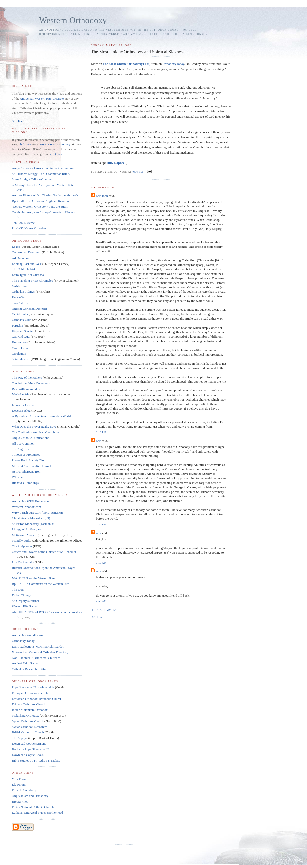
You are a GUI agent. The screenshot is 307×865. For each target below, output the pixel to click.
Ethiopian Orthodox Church (30, 693)
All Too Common (23, 443)
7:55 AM (101, 562)
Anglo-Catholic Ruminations (30, 438)
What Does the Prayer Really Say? (34, 426)
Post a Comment (104, 610)
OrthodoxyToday (173, 64)
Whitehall (18, 477)
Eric (98, 441)
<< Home (97, 617)
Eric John (102, 196)
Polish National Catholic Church (33, 807)
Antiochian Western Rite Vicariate (42, 98)
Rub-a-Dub (19, 297)
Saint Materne (21, 359)
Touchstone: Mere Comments (31, 383)
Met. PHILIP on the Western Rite (33, 578)
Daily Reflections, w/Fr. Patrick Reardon (38, 646)
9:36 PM (137, 171)
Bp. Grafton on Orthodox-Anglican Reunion (40, 201)
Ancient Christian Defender (29, 308)
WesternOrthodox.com (26, 507)
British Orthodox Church (28, 732)
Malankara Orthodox (25, 715)
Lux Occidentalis (23, 562)
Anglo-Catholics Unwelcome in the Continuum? (43, 168)
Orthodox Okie (21, 320)
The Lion (18, 589)
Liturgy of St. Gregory (26, 529)
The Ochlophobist (23, 269)
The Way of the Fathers (27, 377)
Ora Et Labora (21, 348)
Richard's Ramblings (25, 483)
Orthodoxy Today (23, 641)
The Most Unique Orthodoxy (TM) (127, 64)
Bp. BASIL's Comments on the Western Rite (40, 584)
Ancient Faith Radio (25, 663)
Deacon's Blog (21, 410)
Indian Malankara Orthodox (30, 710)
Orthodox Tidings (23, 291)
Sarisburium (20, 286)
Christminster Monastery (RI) (31, 518)
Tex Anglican (20, 449)
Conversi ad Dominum (26, 252)
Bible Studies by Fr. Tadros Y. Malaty (36, 760)
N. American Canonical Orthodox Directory (40, 652)
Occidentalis (20, 314)
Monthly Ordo (21, 540)
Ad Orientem (20, 258)
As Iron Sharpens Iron (26, 471)
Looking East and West (26, 264)
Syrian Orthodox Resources (29, 727)
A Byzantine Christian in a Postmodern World (41, 416)
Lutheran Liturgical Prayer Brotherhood (37, 812)
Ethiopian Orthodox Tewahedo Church (36, 698)
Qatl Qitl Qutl (21, 336)
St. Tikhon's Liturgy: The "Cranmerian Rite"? (41, 174)
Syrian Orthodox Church (28, 721)
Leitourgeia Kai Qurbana (28, 275)
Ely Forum (19, 784)
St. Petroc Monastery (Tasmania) (33, 524)
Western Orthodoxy (73, 20)
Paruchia (17, 325)
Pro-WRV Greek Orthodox (29, 228)
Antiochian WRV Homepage (30, 501)
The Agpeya (19, 738)
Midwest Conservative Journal (31, 466)
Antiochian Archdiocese (27, 635)
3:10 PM (101, 432)
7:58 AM (101, 601)
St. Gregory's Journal (25, 601)
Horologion (19, 342)
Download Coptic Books (28, 755)
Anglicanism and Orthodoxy (30, 796)
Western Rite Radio (24, 606)
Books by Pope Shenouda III (30, 749)
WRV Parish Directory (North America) (37, 512)
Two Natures (20, 303)
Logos (16, 246)
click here (25, 144)
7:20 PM (101, 524)
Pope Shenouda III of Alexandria (33, 687)
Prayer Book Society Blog (28, 460)
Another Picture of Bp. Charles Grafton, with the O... (46, 195)
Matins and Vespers (24, 535)
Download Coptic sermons (29, 743)
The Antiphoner (22, 546)
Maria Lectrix (21, 394)
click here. (57, 154)
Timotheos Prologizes (26, 454)
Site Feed (18, 121)
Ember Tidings (21, 595)
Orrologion (19, 353)
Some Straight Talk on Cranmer (32, 179)
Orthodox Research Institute (30, 669)
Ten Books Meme (23, 223)
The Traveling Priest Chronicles (32, 280)
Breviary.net (20, 801)
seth (98, 533)
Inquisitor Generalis (25, 405)
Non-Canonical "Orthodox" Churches (36, 657)
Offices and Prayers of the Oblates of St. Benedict (44, 552)
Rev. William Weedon (26, 389)
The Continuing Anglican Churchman (36, 432)
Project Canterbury (24, 790)
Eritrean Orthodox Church (28, 704)
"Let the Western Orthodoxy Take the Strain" (40, 206)
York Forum (19, 779)
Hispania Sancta (22, 331)
